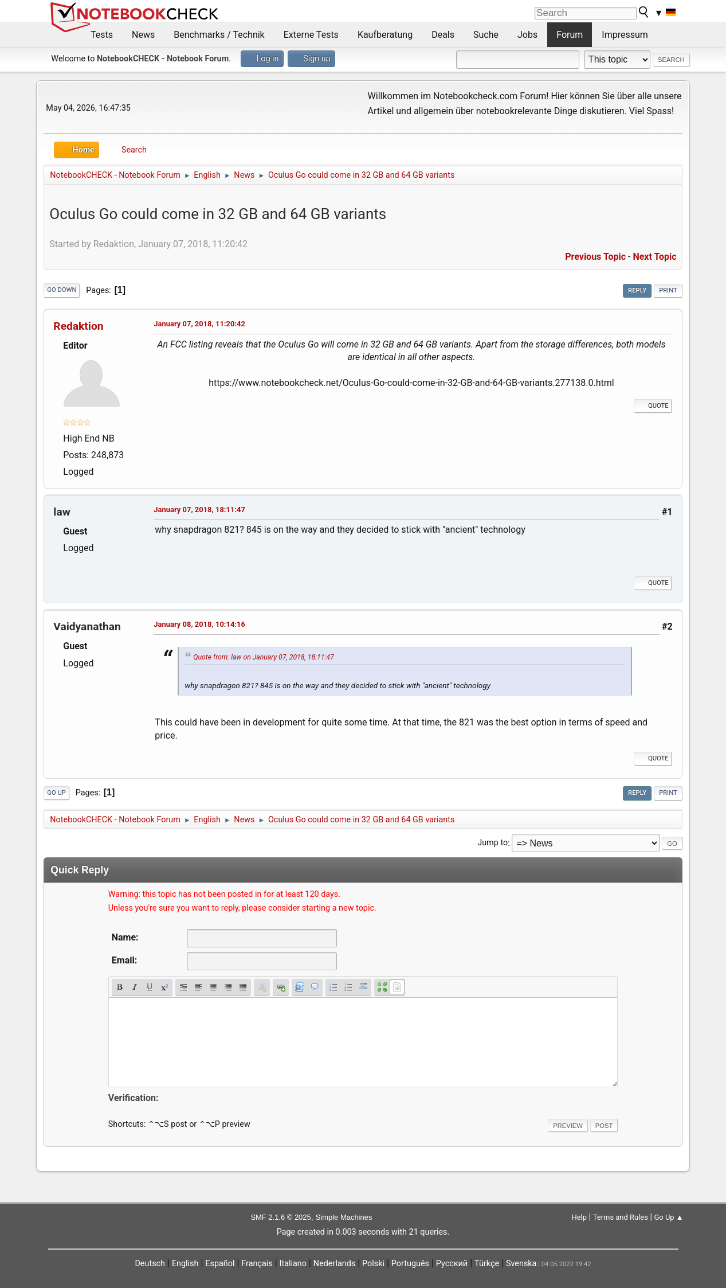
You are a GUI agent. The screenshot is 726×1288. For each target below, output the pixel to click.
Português (410, 1264)
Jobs (527, 34)
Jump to (492, 843)
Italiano (293, 1264)
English (185, 1264)
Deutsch (150, 1264)
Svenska (521, 1264)
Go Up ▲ (669, 1217)
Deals (442, 34)
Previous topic (595, 256)
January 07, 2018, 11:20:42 (199, 323)
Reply (637, 290)
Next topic (654, 256)
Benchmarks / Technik (219, 34)
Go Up (56, 793)
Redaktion (78, 326)
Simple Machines (344, 1217)
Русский (452, 1264)
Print (668, 290)
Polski (373, 1264)
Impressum (625, 34)
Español (219, 1264)
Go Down (61, 290)
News (143, 34)
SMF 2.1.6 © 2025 (280, 1217)
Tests (102, 34)
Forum (569, 34)
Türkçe (486, 1264)
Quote (653, 405)
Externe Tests (311, 34)
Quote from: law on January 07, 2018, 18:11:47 (263, 657)
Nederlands (334, 1264)
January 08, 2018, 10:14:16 (199, 624)
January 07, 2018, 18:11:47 (199, 509)
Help (579, 1217)
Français (256, 1264)
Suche (486, 34)
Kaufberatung (385, 34)
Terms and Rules (620, 1217)
